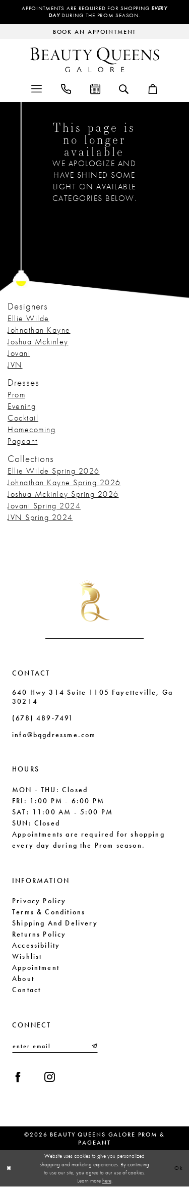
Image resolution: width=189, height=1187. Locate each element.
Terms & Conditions (48, 911)
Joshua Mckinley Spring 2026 (63, 494)
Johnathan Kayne (39, 330)
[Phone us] (66, 88)
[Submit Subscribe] (94, 1046)
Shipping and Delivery (55, 922)
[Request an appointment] (94, 31)
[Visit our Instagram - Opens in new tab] (49, 1077)
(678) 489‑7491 (43, 717)
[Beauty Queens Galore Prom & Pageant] (94, 59)
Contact (26, 989)
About (23, 978)
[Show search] (123, 88)
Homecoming (31, 429)
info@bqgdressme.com (54, 734)
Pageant (23, 441)
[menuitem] (36, 88)
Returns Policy (39, 934)
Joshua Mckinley (38, 341)
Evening (22, 406)
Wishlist (27, 956)
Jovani (19, 353)
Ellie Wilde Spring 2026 (54, 471)
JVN (15, 364)
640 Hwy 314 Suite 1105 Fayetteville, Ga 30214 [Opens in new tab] (92, 697)
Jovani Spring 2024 (44, 505)
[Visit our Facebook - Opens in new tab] (18, 1077)
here (106, 1180)
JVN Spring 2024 (40, 517)
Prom (16, 394)
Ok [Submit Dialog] (178, 1168)
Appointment (35, 967)
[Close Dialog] (9, 1168)
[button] (36, 88)
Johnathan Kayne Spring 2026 (64, 482)
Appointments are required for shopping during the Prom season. (94, 12)
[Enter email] (55, 1046)
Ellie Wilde (28, 318)
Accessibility (36, 945)
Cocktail (23, 417)
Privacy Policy (39, 900)
